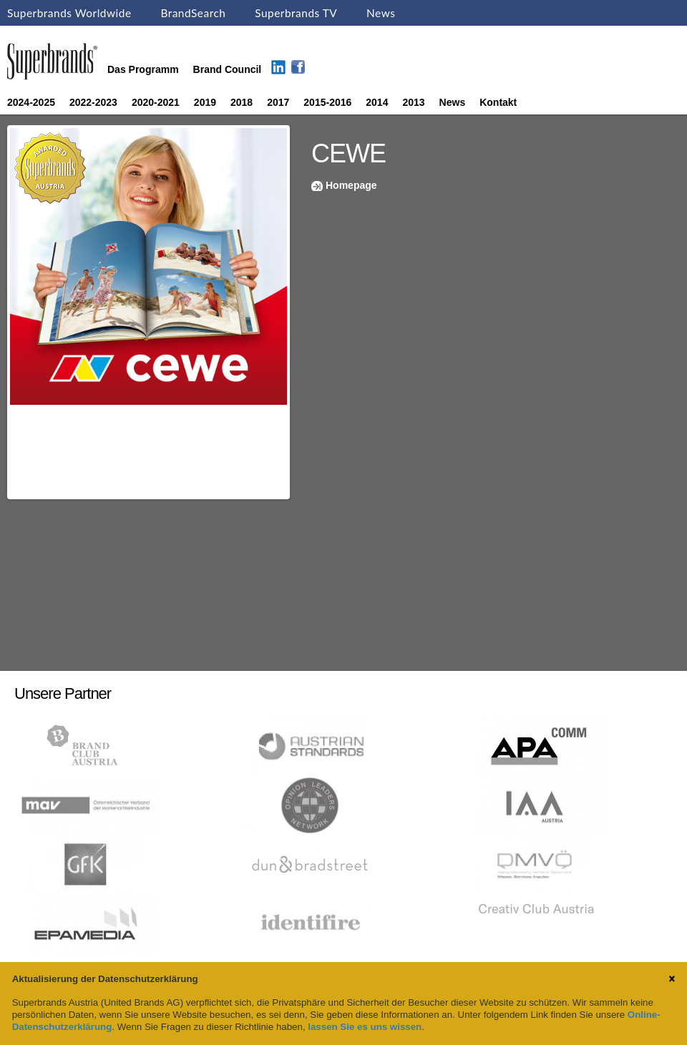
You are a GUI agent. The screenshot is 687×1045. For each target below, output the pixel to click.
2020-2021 (156, 102)
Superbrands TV (296, 12)
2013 (413, 102)
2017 (278, 102)
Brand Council (227, 69)
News (380, 12)
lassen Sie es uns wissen (365, 1026)
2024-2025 (31, 102)
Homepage (351, 185)
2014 (377, 102)
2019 (205, 102)
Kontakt (498, 102)
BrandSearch (192, 12)
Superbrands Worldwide (69, 12)
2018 (241, 102)
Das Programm (143, 69)
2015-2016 (327, 102)
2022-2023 (93, 102)
